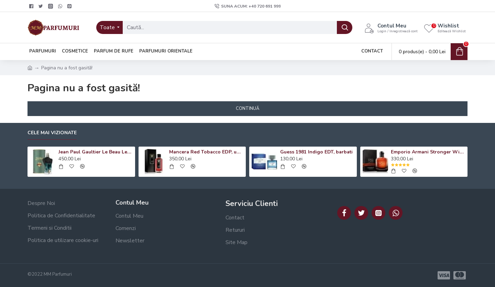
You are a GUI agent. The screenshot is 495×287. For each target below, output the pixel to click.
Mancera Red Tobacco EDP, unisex (206, 152)
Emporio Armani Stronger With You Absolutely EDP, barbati (428, 152)
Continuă (247, 108)
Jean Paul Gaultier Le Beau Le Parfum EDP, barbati (95, 152)
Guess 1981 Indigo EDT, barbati (316, 152)
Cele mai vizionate (52, 133)
